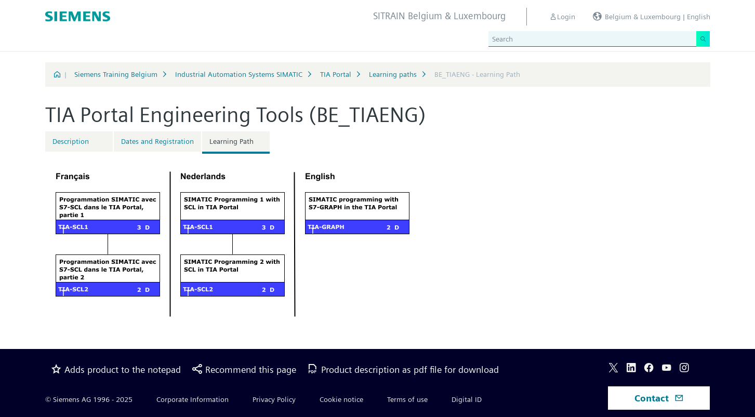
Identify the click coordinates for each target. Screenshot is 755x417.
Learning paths (393, 74)
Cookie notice (341, 399)
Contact (659, 398)
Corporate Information (192, 399)
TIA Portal (335, 74)
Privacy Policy (274, 399)
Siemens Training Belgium (115, 74)
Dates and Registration (157, 141)
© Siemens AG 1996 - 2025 (89, 399)
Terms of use (407, 399)
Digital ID (467, 399)
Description (70, 141)
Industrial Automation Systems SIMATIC (238, 74)
